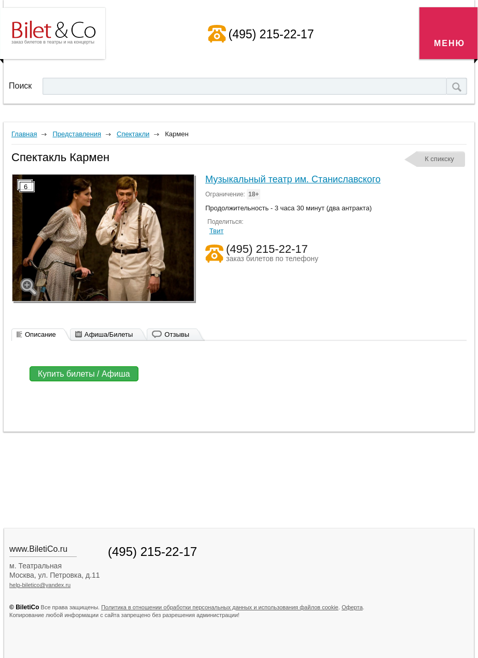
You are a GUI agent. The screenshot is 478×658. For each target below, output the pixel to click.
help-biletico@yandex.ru (40, 585)
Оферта (352, 607)
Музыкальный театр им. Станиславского (293, 179)
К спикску (439, 159)
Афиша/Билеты (109, 334)
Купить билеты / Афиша (84, 373)
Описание (40, 334)
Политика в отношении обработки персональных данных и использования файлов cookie (220, 607)
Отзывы (176, 334)
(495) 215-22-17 (271, 34)
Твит (216, 231)
